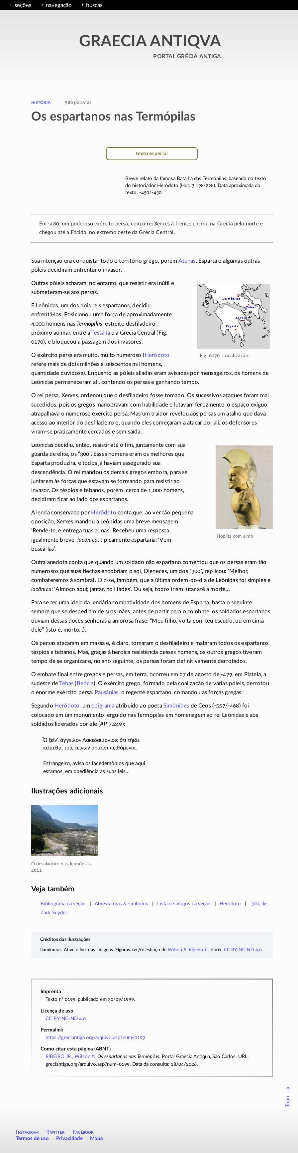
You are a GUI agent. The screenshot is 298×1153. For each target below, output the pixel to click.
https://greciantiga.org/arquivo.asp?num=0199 (95, 1037)
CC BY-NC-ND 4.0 (243, 949)
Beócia (85, 683)
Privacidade (69, 1138)
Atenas (187, 261)
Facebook (83, 1132)
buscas (94, 5)
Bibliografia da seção (63, 903)
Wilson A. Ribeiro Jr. (188, 949)
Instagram (27, 1132)
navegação (59, 5)
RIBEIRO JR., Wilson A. (71, 1056)
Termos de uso (32, 1138)
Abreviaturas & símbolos (121, 903)
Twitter (55, 1132)
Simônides (176, 706)
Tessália (100, 333)
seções (23, 5)
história (40, 102)
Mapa (96, 1138)
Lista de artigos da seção (184, 903)
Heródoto (157, 355)
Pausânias (107, 692)
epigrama (102, 706)
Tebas (66, 683)
